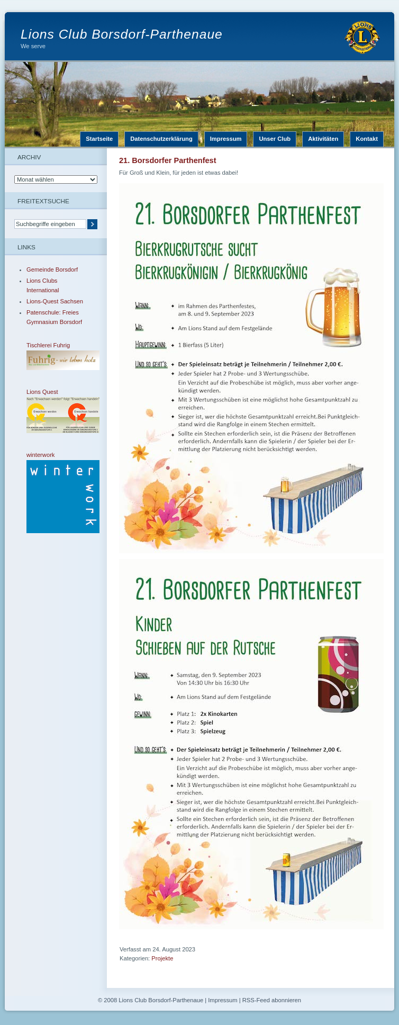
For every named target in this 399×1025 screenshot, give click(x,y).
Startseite (99, 139)
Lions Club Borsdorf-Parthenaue (122, 34)
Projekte (162, 958)
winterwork (55, 492)
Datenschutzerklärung (161, 139)
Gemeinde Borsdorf (52, 269)
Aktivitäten (323, 139)
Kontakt (367, 139)
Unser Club (275, 139)
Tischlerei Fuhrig (55, 356)
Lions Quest (55, 411)
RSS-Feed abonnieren (271, 1000)
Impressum (226, 139)
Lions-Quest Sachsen (54, 301)
